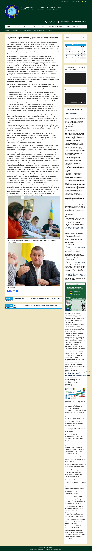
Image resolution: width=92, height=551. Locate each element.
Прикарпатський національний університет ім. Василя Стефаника (44, 549)
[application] (75, 78)
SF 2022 (69, 434)
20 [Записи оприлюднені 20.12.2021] (66, 55)
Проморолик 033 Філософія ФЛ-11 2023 (74, 113)
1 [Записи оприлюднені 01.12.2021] (72, 49)
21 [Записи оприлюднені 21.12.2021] (69, 55)
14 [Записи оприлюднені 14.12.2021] (69, 53)
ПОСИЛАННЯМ (69, 418)
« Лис (74, 61)
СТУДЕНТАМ (26, 26)
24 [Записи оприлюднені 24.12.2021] (78, 55)
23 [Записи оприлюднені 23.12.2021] (75, 55)
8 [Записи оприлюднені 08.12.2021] (72, 51)
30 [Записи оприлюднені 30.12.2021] (75, 57)
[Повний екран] (84, 102)
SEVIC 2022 (70, 428)
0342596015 (52, 21)
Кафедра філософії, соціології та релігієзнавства (41, 8)
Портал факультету (76, 1)
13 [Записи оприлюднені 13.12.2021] (66, 53)
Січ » (77, 61)
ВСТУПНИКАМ (17, 26)
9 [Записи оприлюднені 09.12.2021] (75, 51)
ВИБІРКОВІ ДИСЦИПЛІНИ (48, 26)
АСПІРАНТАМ (36, 26)
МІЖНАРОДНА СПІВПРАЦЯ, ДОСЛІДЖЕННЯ (67, 26)
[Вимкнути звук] (81, 102)
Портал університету (65, 1)
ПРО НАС (8, 26)
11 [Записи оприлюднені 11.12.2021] (81, 51)
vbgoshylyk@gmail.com (71, 538)
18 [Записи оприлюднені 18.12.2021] (81, 53)
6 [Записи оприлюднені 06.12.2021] (66, 51)
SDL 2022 (69, 421)
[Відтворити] (67, 102)
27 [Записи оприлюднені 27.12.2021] (66, 57)
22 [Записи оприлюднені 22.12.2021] (72, 55)
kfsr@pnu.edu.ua (52, 22)
